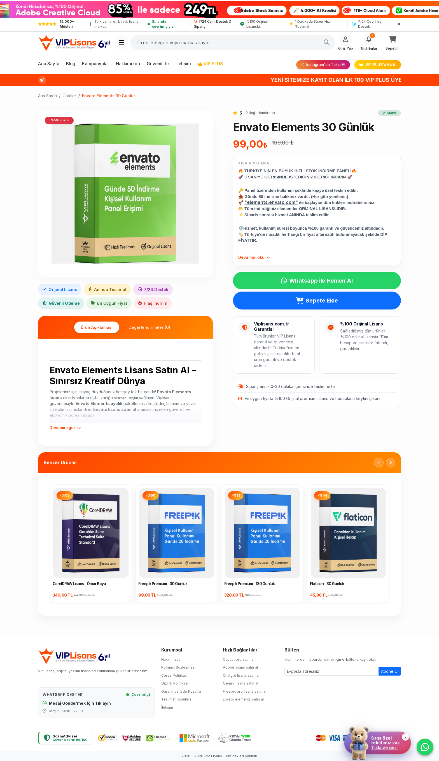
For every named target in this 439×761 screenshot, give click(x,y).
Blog (70, 63)
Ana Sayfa (48, 63)
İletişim (183, 63)
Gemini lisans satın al (240, 683)
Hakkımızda (128, 63)
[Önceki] (379, 462)
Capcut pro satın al (238, 659)
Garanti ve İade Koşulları (181, 691)
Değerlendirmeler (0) (151, 327)
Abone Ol (389, 671)
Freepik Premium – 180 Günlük (249, 583)
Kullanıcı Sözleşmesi (178, 667)
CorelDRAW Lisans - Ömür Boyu (79, 583)
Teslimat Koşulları (176, 699)
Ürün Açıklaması (95, 327)
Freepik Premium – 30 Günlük (162, 583)
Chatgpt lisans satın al (241, 675)
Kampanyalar (95, 63)
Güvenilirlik (158, 63)
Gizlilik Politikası (174, 683)
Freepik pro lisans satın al (244, 691)
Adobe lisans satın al (240, 667)
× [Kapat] (405, 736)
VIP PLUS (210, 63)
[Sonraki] (390, 462)
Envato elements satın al (243, 699)
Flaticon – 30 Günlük (327, 583)
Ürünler (69, 95)
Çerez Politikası (174, 675)
